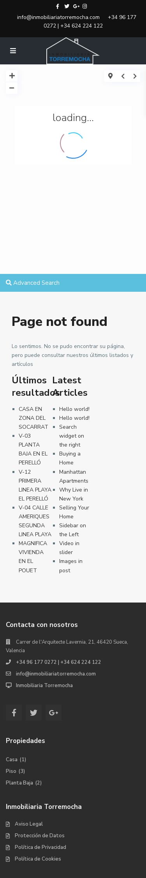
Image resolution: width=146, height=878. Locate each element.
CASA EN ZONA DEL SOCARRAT (33, 418)
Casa (12, 759)
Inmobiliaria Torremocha (44, 685)
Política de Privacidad (40, 847)
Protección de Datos (40, 835)
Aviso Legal (29, 824)
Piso (11, 771)
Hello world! (74, 409)
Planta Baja (19, 782)
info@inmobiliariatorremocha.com (58, 17)
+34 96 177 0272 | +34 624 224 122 (90, 21)
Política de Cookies (38, 858)
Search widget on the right (71, 436)
